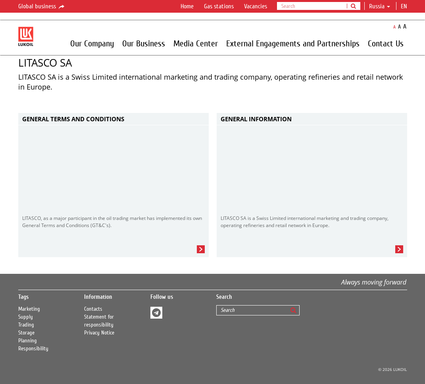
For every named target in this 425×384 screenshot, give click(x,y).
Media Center (195, 43)
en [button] (405, 6)
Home (187, 6)
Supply (25, 317)
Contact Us (386, 43)
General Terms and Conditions (73, 119)
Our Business (143, 43)
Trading (26, 325)
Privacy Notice (99, 333)
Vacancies (255, 6)
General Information (256, 119)
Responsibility (33, 349)
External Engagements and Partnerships (293, 43)
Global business (41, 7)
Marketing (29, 309)
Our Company (92, 43)
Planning (27, 341)
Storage (26, 333)
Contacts (93, 309)
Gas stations (219, 6)
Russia (379, 6)
